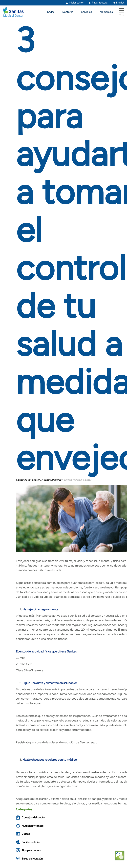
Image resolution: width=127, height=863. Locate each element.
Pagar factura (99, 2)
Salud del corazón (32, 858)
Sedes (50, 11)
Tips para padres (31, 850)
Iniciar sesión (76, 2)
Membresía (106, 11)
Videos (26, 833)
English (120, 2)
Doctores (67, 11)
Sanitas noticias (31, 842)
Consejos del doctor (33, 817)
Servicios (86, 11)
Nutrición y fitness (32, 825)
